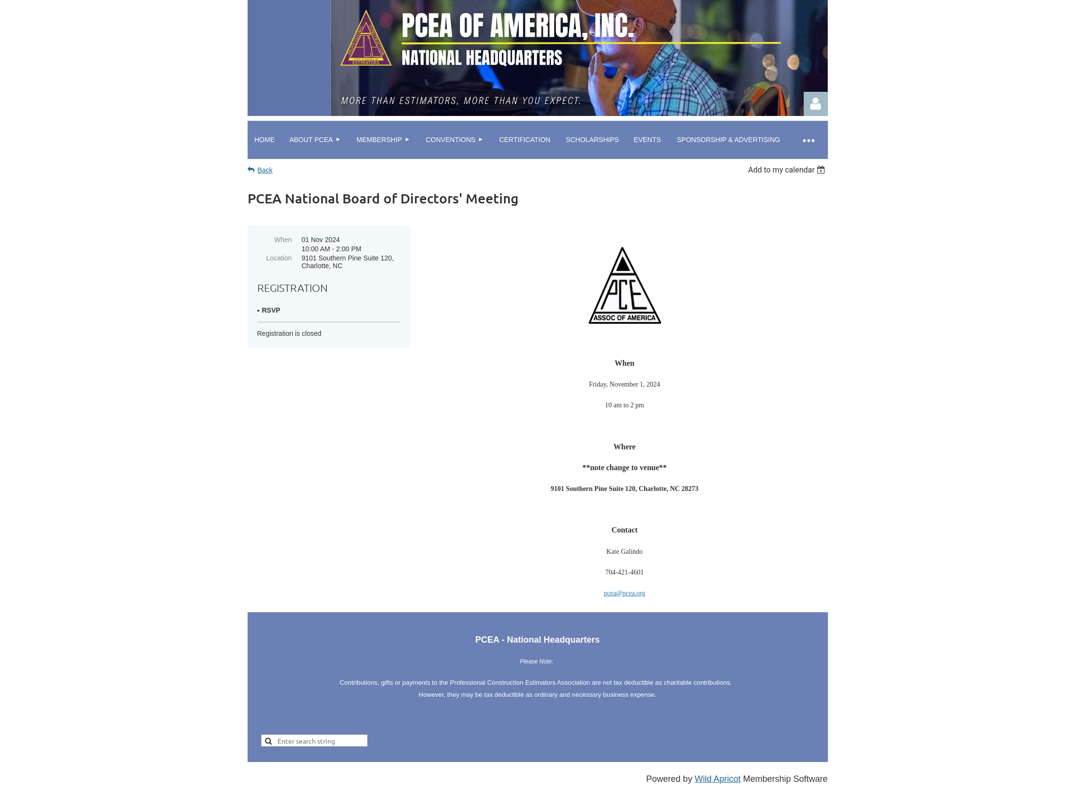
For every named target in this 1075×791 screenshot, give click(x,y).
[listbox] (788, 170)
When (283, 240)
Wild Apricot (717, 779)
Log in (816, 104)
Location (279, 258)
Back (265, 170)
